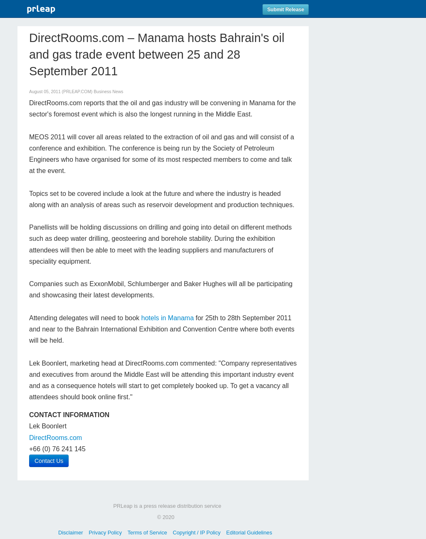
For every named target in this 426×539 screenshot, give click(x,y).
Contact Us (49, 460)
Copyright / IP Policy (196, 532)
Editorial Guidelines (249, 532)
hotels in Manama (167, 317)
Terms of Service (147, 532)
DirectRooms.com (55, 437)
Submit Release (285, 9)
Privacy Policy (105, 532)
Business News (108, 91)
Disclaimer (70, 532)
